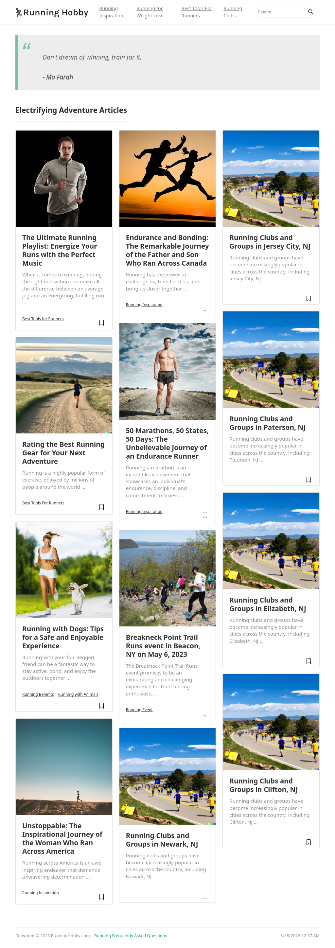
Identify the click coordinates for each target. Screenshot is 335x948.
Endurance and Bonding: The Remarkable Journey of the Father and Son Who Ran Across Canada (167, 250)
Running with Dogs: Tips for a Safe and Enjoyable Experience (63, 637)
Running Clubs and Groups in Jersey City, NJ (269, 242)
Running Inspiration (111, 12)
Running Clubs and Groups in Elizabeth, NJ (267, 604)
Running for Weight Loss (149, 12)
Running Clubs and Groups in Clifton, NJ (263, 785)
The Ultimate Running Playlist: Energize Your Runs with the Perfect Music (59, 250)
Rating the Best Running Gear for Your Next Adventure (63, 453)
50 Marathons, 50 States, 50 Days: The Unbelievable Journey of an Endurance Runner (167, 443)
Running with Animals (78, 694)
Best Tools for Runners (43, 319)
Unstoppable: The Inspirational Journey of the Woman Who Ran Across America (62, 838)
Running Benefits (38, 694)
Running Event (139, 709)
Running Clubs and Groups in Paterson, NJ (267, 423)
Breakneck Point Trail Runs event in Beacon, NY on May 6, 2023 (163, 646)
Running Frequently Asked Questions (130, 936)
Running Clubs (232, 12)
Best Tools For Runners (196, 12)
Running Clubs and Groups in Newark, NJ (162, 840)
